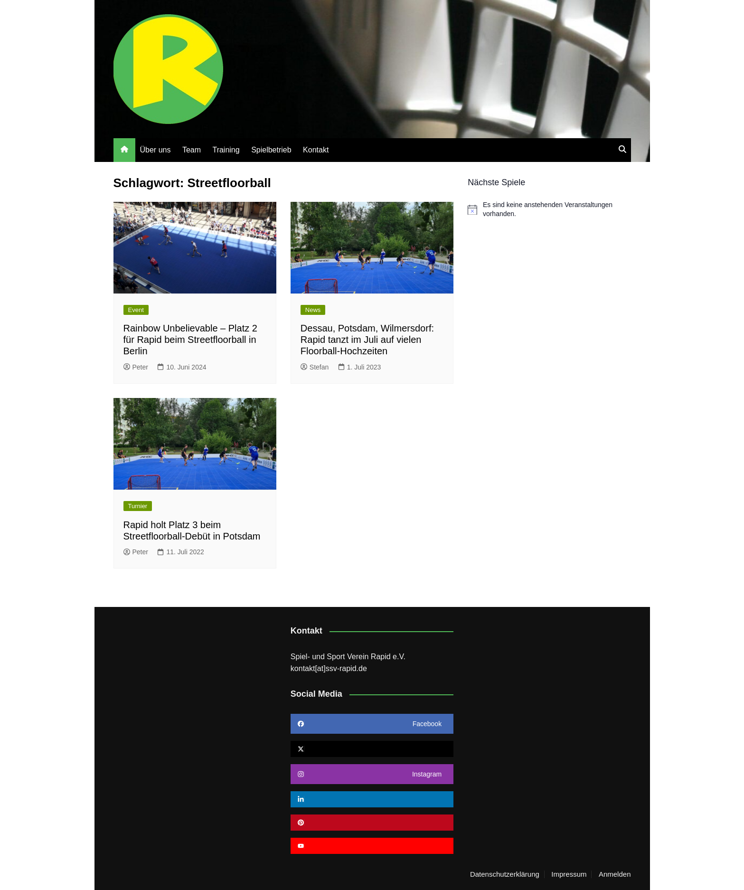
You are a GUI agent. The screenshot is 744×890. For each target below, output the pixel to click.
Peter (135, 367)
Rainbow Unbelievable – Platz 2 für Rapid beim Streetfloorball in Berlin (190, 339)
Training (225, 150)
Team (191, 150)
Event (136, 309)
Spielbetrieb (271, 150)
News (313, 309)
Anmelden (615, 874)
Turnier (138, 506)
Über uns (155, 150)
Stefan (315, 367)
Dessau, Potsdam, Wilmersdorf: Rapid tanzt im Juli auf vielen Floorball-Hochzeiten (367, 339)
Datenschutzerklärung (504, 874)
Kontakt (316, 150)
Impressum (568, 874)
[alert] (549, 209)
